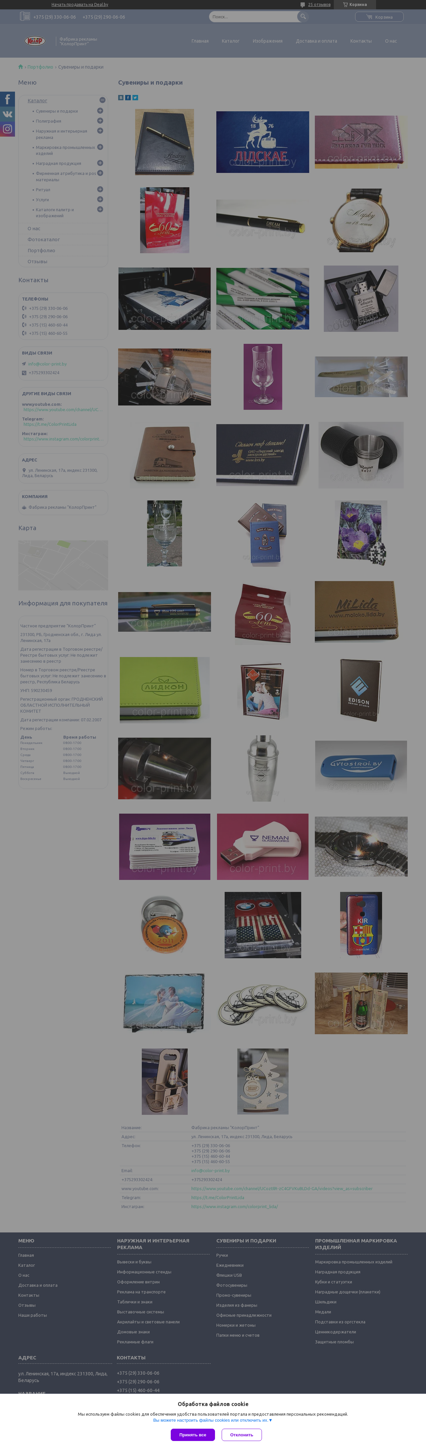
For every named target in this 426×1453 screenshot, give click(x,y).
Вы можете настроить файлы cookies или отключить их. (210, 1420)
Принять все (192, 1434)
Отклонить (241, 1434)
